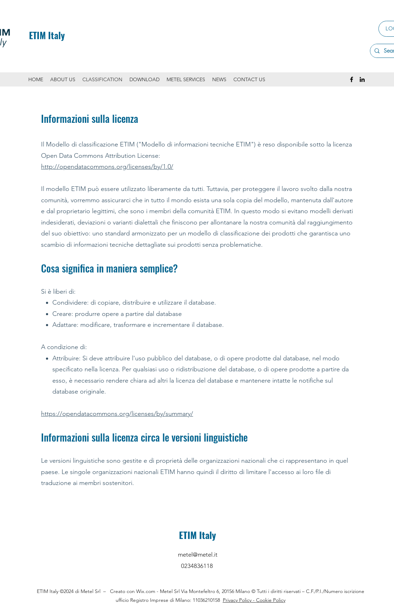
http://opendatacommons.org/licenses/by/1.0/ (107, 166)
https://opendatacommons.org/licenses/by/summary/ (117, 414)
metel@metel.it (198, 554)
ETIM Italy (47, 35)
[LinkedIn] (362, 79)
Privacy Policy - (239, 600)
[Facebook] (351, 79)
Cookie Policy (270, 600)
